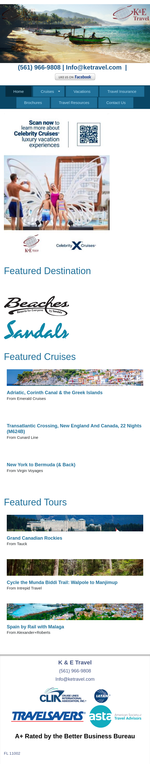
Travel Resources (74, 102)
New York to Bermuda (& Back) (41, 464)
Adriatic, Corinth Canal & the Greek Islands (55, 392)
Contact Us (116, 102)
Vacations (82, 91)
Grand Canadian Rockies (34, 538)
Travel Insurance (121, 91)
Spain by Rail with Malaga (35, 626)
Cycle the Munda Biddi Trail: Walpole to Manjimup (62, 582)
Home (18, 91)
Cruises (47, 91)
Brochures (33, 102)
